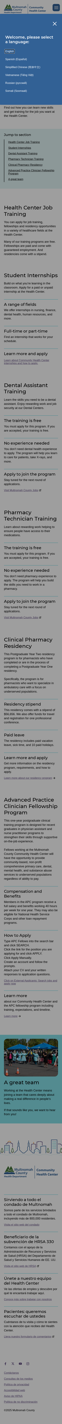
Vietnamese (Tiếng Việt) (19, 75)
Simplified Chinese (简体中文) (22, 67)
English (9, 51)
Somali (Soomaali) (16, 90)
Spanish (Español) (16, 59)
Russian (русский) (16, 83)
